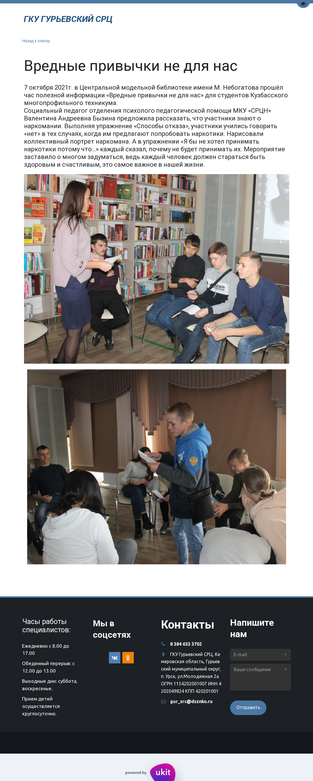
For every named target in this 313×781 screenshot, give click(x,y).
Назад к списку (36, 41)
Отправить (248, 707)
